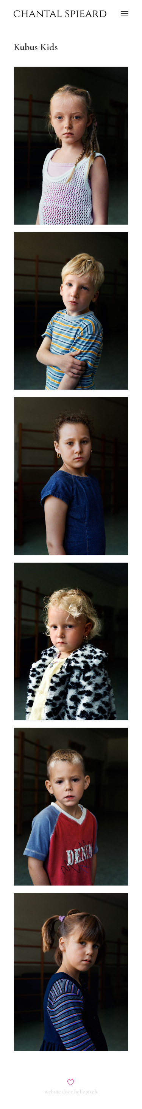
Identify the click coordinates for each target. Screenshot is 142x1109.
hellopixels (86, 1092)
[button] (124, 13)
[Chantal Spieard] (60, 13)
